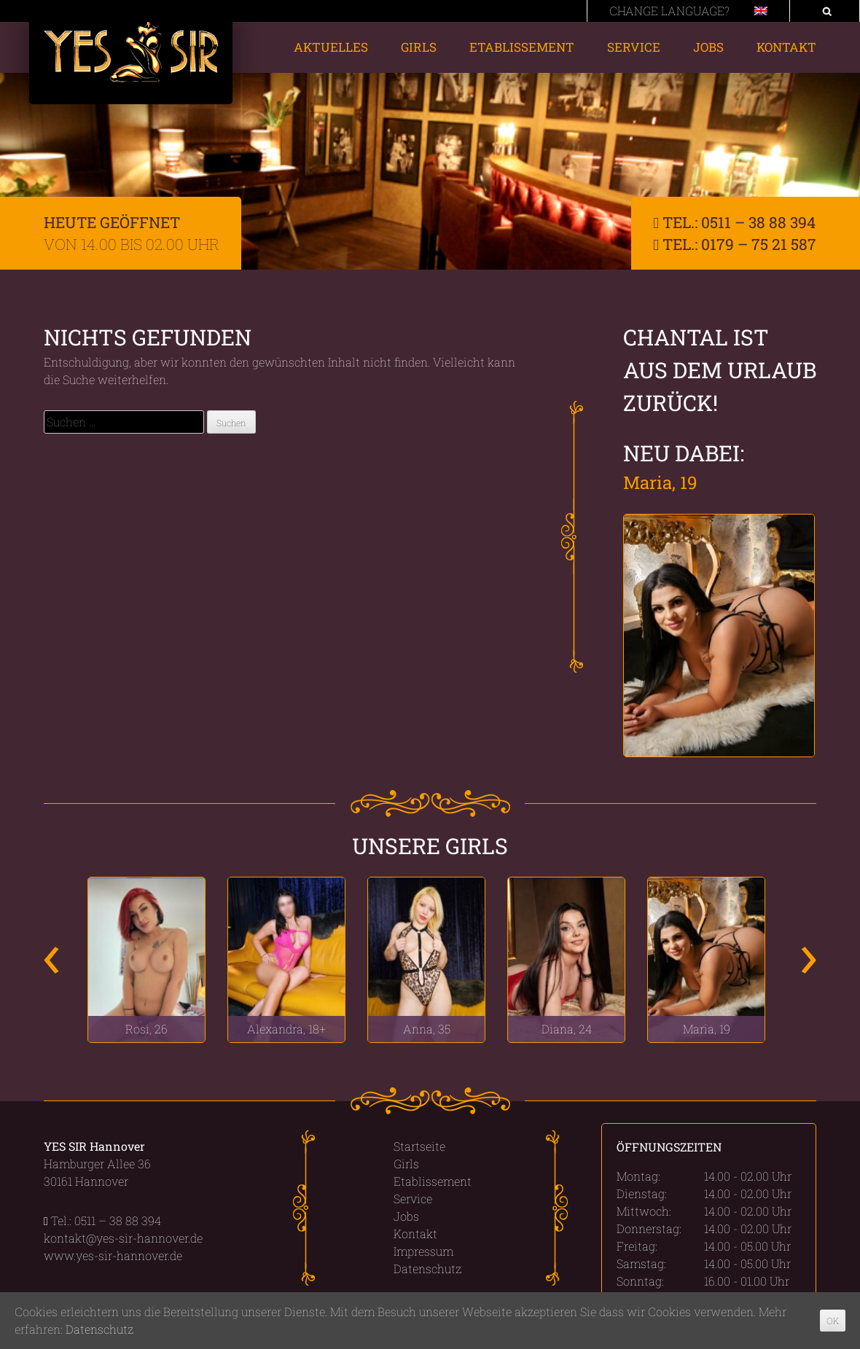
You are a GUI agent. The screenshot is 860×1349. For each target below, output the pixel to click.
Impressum (423, 1251)
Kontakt (786, 47)
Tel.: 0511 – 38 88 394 (734, 222)
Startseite (419, 1146)
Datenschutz (427, 1268)
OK (832, 1320)
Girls (419, 47)
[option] (146, 959)
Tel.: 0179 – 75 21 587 (734, 244)
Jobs (708, 47)
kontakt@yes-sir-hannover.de (123, 1238)
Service (633, 47)
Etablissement (521, 47)
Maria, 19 (660, 482)
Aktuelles (331, 47)
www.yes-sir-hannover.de (113, 1255)
